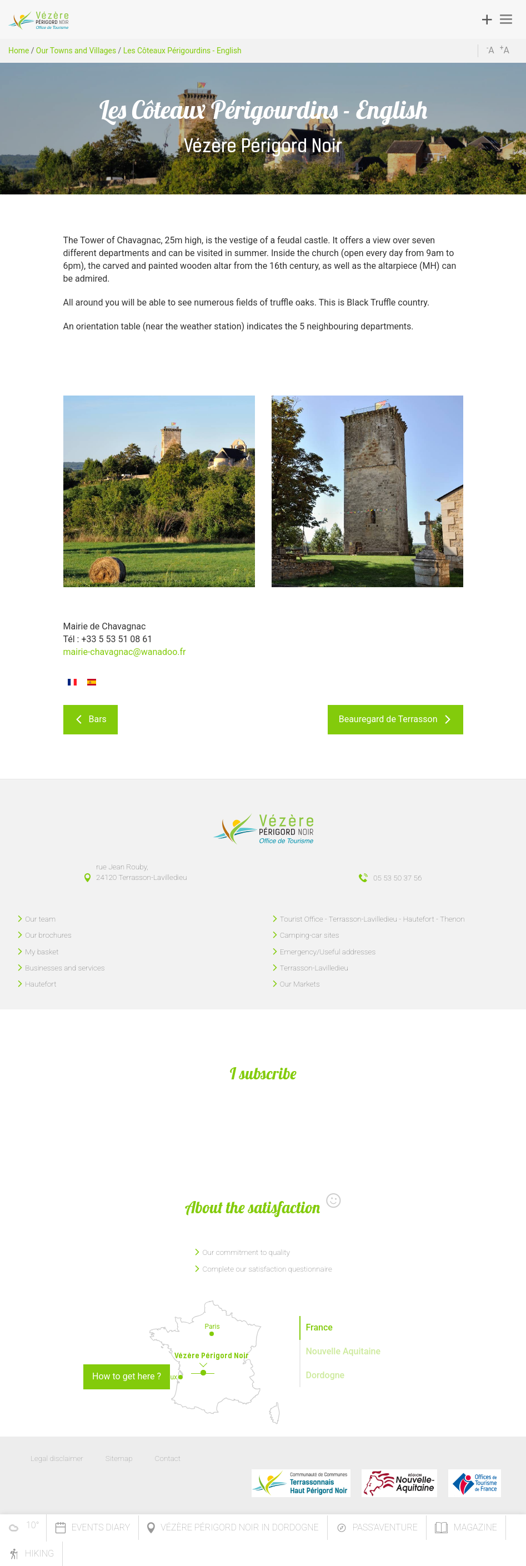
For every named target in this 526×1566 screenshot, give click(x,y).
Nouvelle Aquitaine (343, 1351)
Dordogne (325, 1375)
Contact (168, 1458)
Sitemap (119, 1458)
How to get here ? (126, 1376)
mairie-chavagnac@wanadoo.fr (124, 652)
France (319, 1327)
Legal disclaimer (57, 1458)
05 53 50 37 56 (397, 877)
